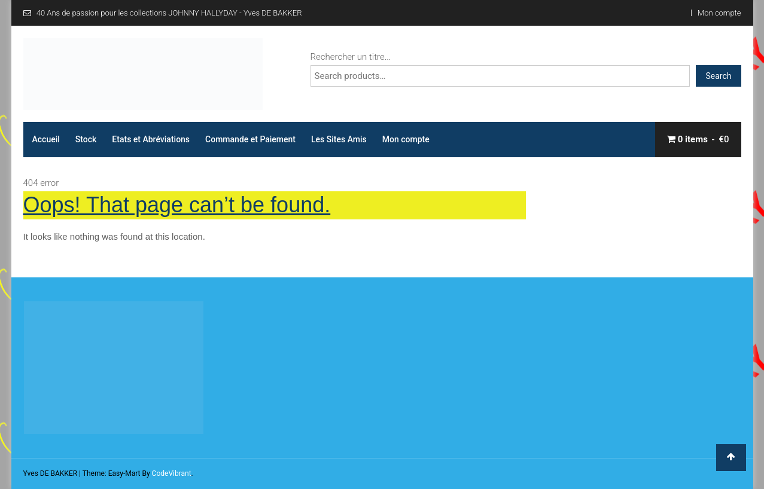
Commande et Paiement (250, 139)
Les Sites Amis (339, 139)
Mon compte (719, 12)
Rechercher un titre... (351, 56)
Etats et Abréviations (151, 139)
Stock (86, 139)
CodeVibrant (171, 473)
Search (718, 76)
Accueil (46, 139)
